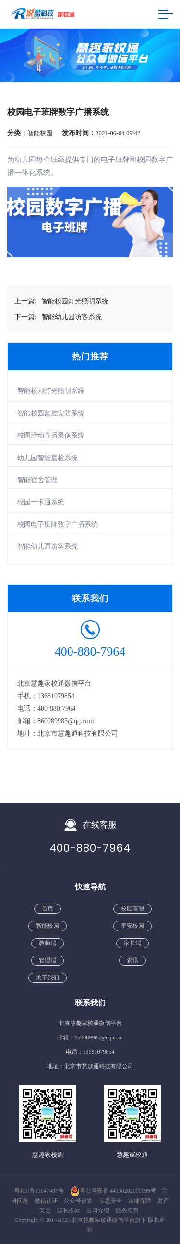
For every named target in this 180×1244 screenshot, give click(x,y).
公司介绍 (98, 1210)
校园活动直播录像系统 (50, 435)
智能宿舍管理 (37, 480)
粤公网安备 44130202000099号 (113, 1190)
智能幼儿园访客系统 (47, 546)
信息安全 (111, 1201)
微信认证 (47, 1201)
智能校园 (47, 925)
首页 (47, 908)
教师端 (47, 943)
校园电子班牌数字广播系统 (57, 524)
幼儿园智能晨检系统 (47, 457)
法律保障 (140, 1201)
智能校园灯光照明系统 (50, 390)
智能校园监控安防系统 (50, 413)
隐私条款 (69, 1210)
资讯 (132, 960)
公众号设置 (79, 1201)
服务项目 (127, 1210)
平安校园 (132, 925)
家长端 (132, 943)
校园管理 (132, 908)
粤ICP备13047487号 (39, 1190)
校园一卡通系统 (40, 502)
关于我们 (47, 977)
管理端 (47, 960)
